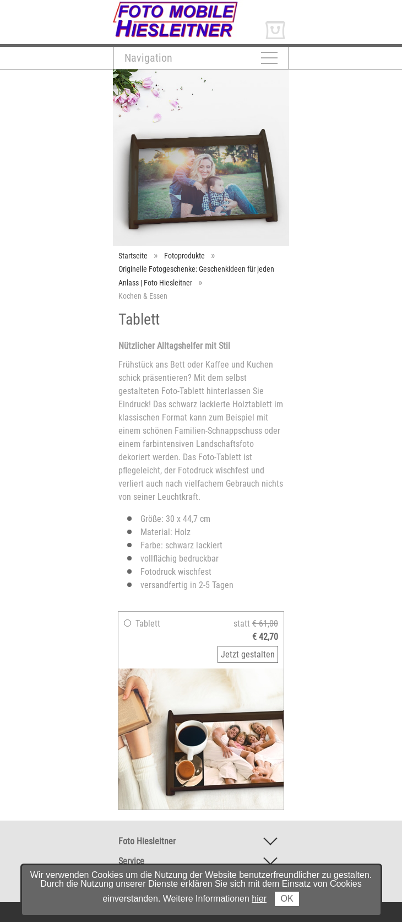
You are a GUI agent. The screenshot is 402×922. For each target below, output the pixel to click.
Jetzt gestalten (248, 654)
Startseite (133, 255)
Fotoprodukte (184, 255)
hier (259, 898)
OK (286, 898)
